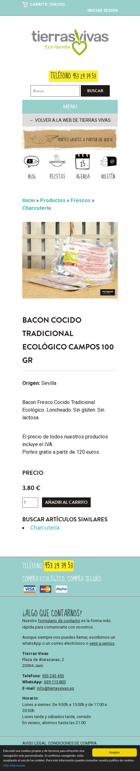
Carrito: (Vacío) (47, 4)
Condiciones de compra (72, 743)
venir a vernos (102, 643)
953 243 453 (53, 675)
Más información (14, 766)
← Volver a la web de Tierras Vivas (70, 120)
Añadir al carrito (66, 502)
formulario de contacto (59, 620)
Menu (70, 107)
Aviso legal (34, 743)
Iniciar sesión (103, 10)
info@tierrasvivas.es (55, 688)
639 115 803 (55, 681)
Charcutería (45, 527)
